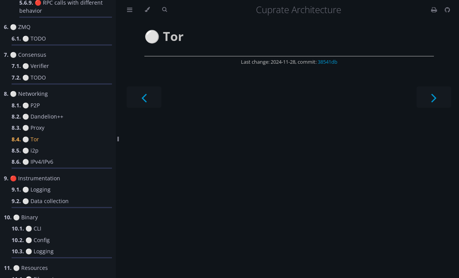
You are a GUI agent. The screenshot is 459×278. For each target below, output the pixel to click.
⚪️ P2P (26, 105)
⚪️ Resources (26, 267)
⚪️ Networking (26, 93)
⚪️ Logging (31, 189)
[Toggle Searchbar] (164, 9)
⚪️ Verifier (30, 66)
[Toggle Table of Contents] (130, 9)
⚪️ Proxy (28, 127)
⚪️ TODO (29, 38)
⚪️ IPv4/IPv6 (32, 161)
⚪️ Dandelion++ (37, 116)
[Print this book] (435, 9)
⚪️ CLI (26, 228)
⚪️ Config (31, 240)
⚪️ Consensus (25, 54)
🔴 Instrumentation (32, 178)
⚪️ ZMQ (17, 27)
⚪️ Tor (25, 139)
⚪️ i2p (25, 150)
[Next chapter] (434, 97)
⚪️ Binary (21, 217)
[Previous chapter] (144, 97)
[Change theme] (147, 9)
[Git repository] (447, 9)
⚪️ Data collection (40, 201)
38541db (327, 61)
